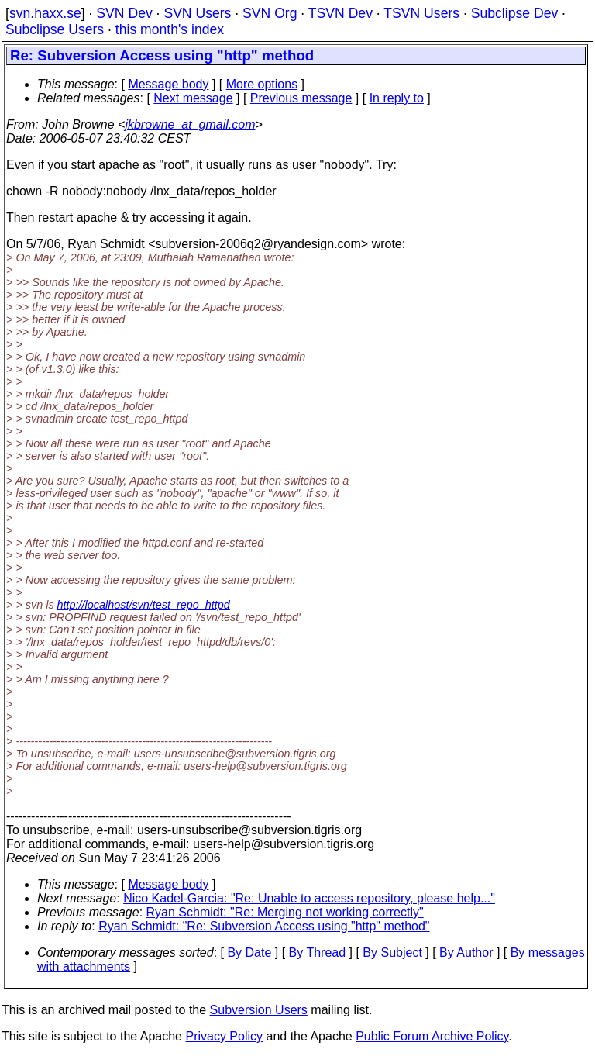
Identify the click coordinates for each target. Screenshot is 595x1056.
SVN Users (197, 13)
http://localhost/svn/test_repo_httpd (143, 605)
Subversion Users (259, 1009)
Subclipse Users (54, 29)
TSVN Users (421, 13)
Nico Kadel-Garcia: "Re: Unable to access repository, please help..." (309, 898)
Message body (168, 84)
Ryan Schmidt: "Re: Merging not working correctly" (285, 912)
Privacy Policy (224, 1036)
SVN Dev (124, 13)
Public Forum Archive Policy (432, 1036)
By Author (466, 952)
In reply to (397, 98)
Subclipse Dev (514, 13)
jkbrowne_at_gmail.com (190, 124)
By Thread (317, 952)
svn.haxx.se (45, 13)
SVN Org (269, 13)
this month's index (169, 29)
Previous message (301, 98)
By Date (249, 952)
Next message (192, 98)
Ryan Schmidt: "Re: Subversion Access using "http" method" (263, 926)
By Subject (392, 952)
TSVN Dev (340, 13)
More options (262, 84)
